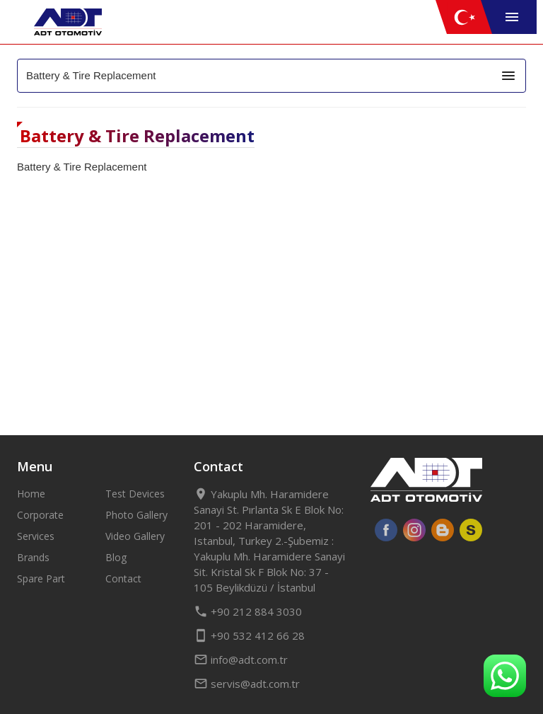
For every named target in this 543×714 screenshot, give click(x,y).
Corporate (40, 515)
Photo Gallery (136, 515)
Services (35, 536)
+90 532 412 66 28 (249, 635)
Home (31, 493)
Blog (116, 557)
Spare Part (41, 578)
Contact (123, 578)
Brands (33, 557)
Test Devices (135, 493)
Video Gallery (135, 536)
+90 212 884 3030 (248, 611)
